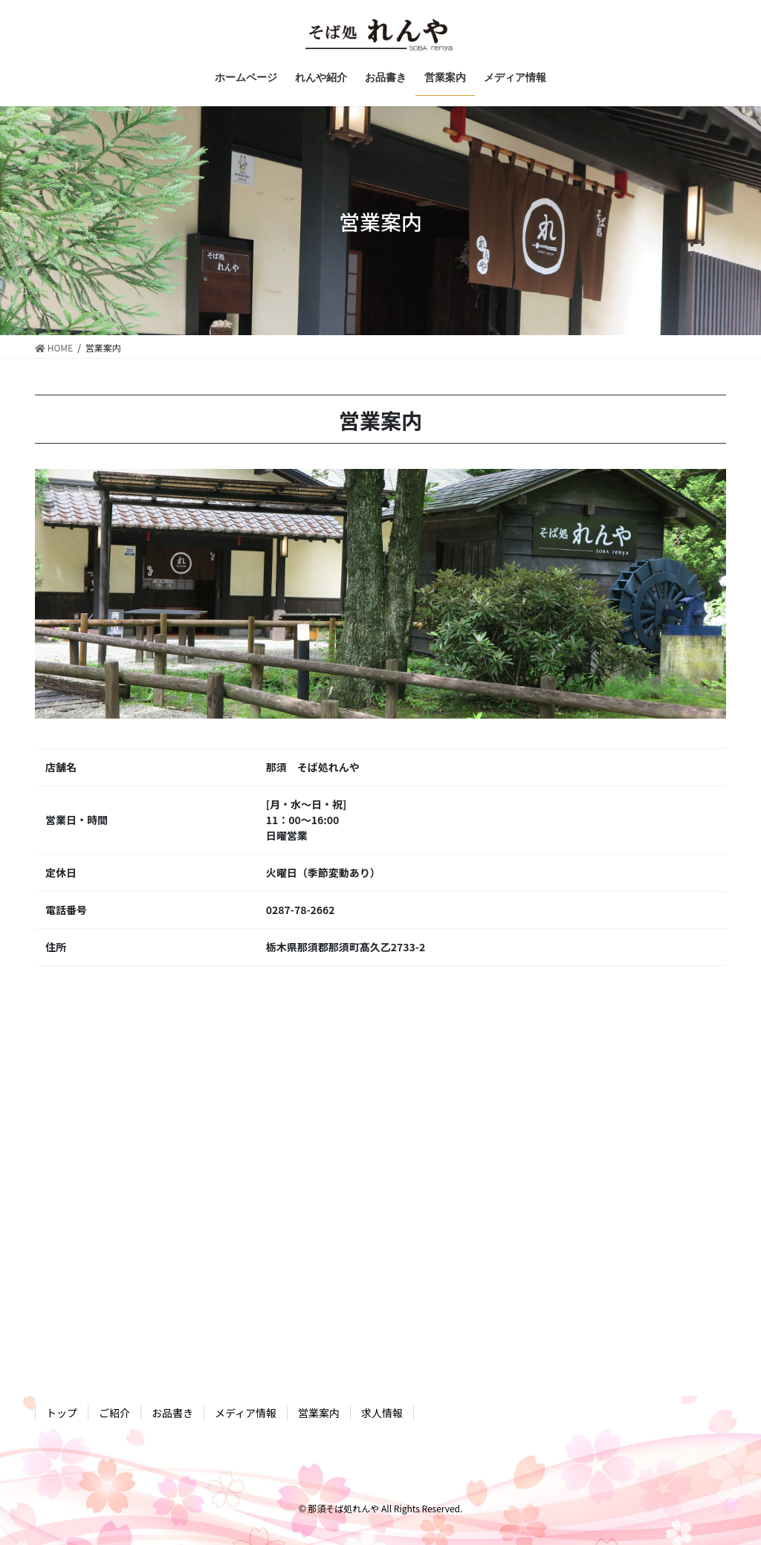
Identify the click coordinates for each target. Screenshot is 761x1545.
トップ (61, 1412)
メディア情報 (245, 1412)
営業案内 (319, 1412)
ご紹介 (114, 1412)
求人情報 (382, 1412)
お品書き (172, 1412)
